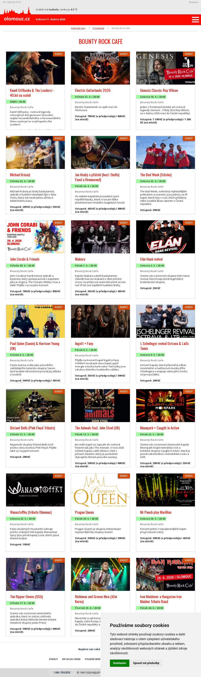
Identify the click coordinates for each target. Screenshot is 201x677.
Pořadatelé (98, 28)
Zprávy (53, 659)
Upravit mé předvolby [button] (146, 663)
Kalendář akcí (78, 28)
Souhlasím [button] (119, 663)
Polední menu (93, 659)
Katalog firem (71, 659)
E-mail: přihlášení (62, 672)
